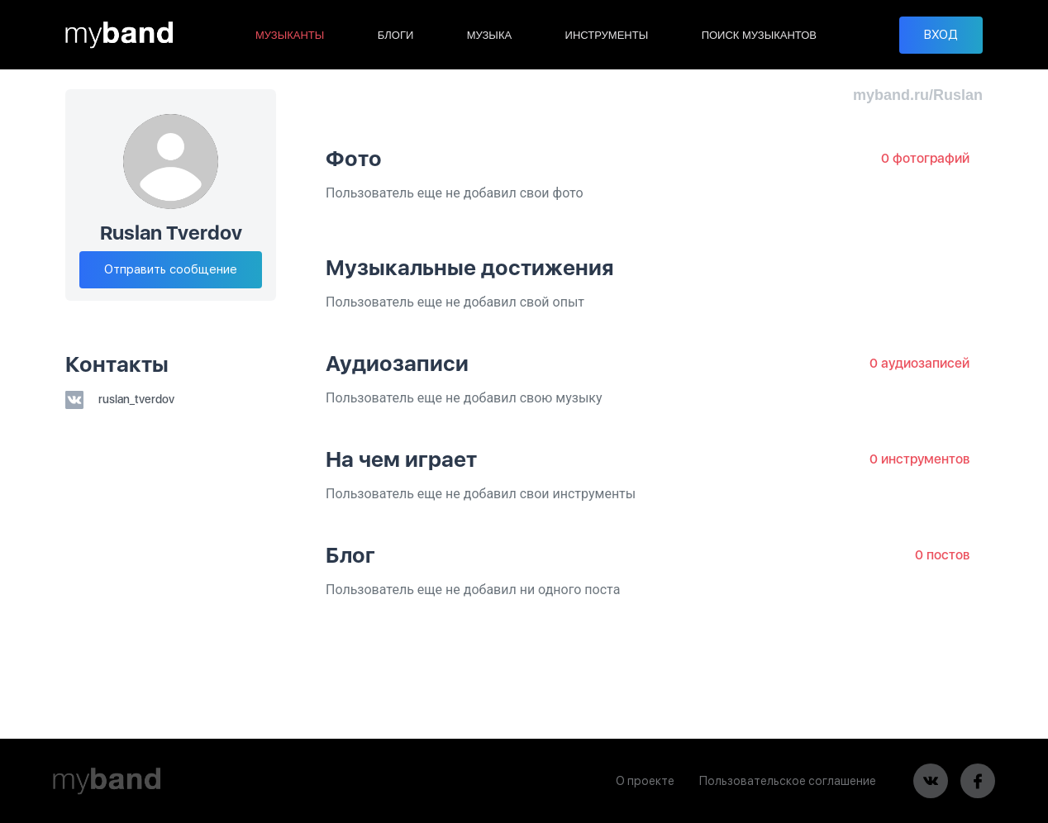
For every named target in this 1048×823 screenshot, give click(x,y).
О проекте (645, 780)
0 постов (942, 555)
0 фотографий (925, 158)
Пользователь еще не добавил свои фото (455, 193)
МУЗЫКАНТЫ (289, 35)
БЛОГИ (396, 35)
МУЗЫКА (489, 35)
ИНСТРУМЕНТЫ (607, 35)
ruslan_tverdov (119, 399)
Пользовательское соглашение (787, 780)
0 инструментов (919, 459)
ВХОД (941, 34)
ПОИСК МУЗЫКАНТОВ (759, 35)
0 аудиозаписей (919, 363)
